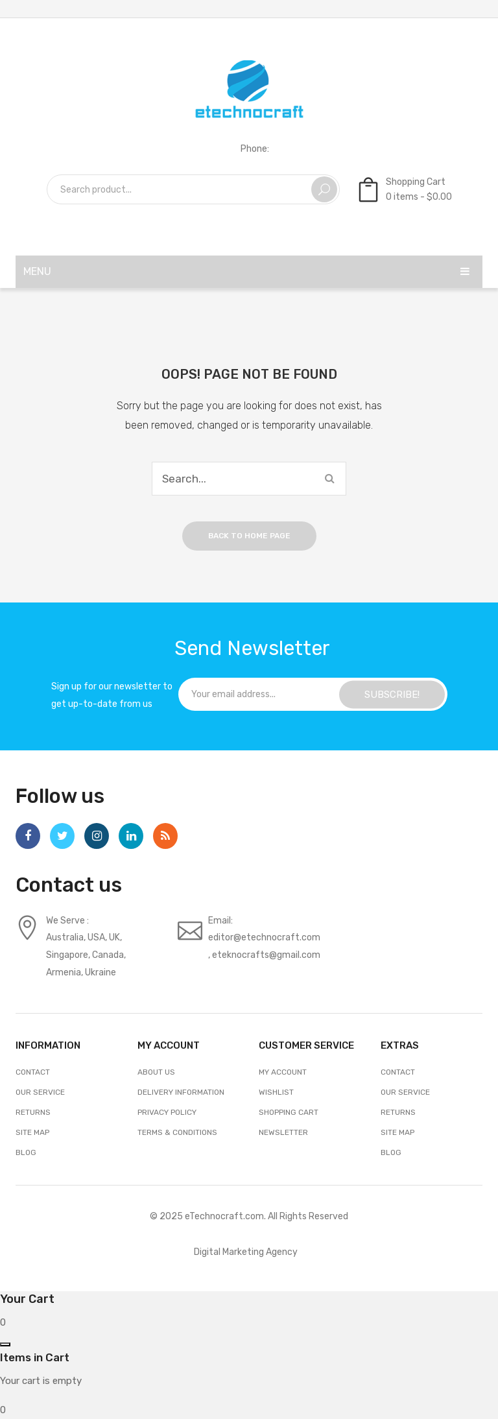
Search (324, 189)
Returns (33, 1112)
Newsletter (283, 1132)
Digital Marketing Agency (246, 1251)
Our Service (40, 1092)
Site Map (32, 1132)
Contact (33, 1072)
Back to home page (249, 535)
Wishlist (276, 1092)
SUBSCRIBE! (392, 694)
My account (283, 1072)
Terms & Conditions (177, 1132)
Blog (26, 1152)
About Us (156, 1072)
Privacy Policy (166, 1112)
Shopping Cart (288, 1112)
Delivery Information (180, 1092)
